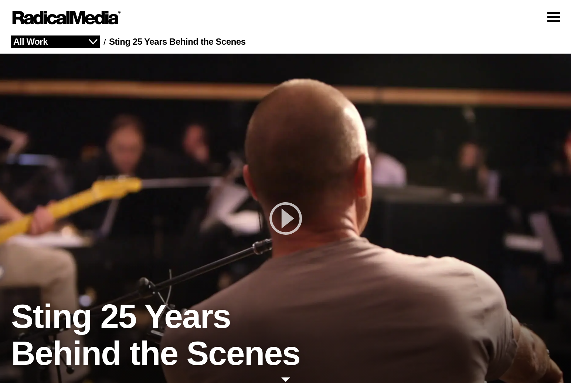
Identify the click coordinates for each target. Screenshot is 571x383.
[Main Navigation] (285, 17)
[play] (285, 218)
